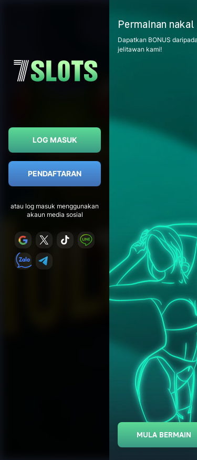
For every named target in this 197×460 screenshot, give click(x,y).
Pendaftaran (54, 173)
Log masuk (55, 139)
